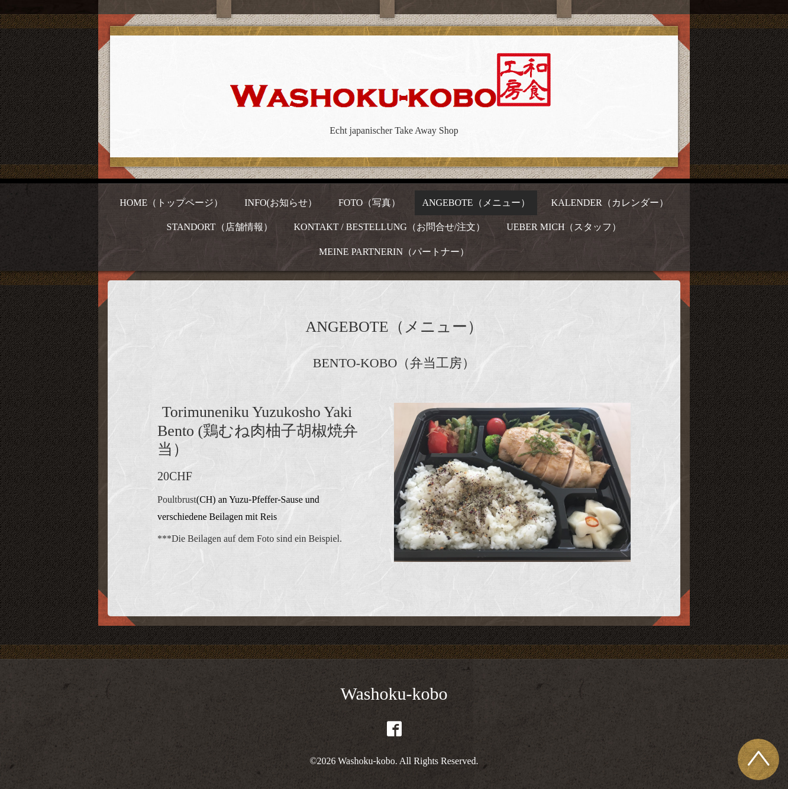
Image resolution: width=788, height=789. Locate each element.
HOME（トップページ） (171, 203)
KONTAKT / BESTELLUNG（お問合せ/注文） (390, 227)
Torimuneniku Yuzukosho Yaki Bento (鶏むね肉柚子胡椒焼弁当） (257, 430)
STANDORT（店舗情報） (219, 227)
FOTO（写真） (369, 203)
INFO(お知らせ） (280, 203)
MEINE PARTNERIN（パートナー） (394, 252)
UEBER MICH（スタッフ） (563, 227)
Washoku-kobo (394, 693)
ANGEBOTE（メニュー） (475, 203)
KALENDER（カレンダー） (609, 203)
